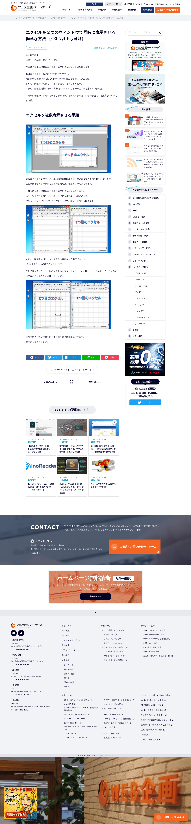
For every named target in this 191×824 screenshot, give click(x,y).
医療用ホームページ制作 (153, 729)
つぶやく (55, 357)
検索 (161, 32)
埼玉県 (66, 678)
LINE (93, 357)
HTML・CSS (140, 273)
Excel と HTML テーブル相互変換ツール (119, 719)
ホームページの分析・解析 (153, 634)
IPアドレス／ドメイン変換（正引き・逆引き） (80, 727)
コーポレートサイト (151, 739)
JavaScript (139, 279)
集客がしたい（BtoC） (113, 634)
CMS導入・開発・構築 (152, 647)
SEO (135, 210)
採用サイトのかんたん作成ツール (157, 724)
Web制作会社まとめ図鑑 (153, 700)
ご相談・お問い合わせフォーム (138, 546)
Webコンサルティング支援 (154, 630)
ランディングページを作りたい (116, 647)
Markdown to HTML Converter (77, 714)
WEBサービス (139, 217)
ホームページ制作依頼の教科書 (156, 695)
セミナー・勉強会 (140, 242)
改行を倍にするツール (72, 723)
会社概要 (132, 9)
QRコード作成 (109, 727)
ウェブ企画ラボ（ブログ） (154, 715)
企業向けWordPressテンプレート (157, 720)
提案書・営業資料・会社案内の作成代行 (158, 656)
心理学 (135, 330)
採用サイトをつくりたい (113, 643)
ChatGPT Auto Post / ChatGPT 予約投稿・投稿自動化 (81, 708)
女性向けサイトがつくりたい (115, 656)
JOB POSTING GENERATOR (76, 738)
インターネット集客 (141, 229)
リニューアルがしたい (112, 639)
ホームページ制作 (140, 267)
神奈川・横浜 (69, 674)
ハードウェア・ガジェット (144, 254)
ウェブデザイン (141, 298)
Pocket (112, 357)
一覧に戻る (72, 382)
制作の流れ (117, 9)
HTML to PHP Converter (114, 714)
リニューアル (140, 323)
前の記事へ (51, 382)
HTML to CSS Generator (74, 719)
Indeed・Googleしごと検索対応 (156, 639)
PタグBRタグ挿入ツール (113, 708)
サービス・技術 (85, 9)
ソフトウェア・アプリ (37, 48)
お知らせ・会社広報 (141, 223)
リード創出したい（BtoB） (114, 630)
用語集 (145, 734)
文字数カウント (70, 733)
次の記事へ (93, 382)
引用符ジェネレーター (112, 738)
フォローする (147, 402)
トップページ (67, 625)
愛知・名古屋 (69, 682)
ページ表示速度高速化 (152, 651)
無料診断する (95, 596)
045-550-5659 (22, 664)
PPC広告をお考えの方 (152, 705)
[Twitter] (21, 633)
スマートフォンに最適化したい (116, 660)
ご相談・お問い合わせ (167, 9)
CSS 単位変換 (69, 704)
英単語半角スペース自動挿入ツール (117, 723)
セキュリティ (140, 311)
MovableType (141, 286)
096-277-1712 (21, 710)
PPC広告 (137, 204)
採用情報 (66, 660)
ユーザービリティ (142, 317)
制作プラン (67, 9)
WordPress (140, 292)
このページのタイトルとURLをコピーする (71, 369)
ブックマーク (74, 357)
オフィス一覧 (112, 4)
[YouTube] (14, 633)
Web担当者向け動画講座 (153, 710)
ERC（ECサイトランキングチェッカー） (80, 700)
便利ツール (66, 695)
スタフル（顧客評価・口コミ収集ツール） (120, 700)
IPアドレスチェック (111, 733)
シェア (36, 357)
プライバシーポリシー (71, 650)
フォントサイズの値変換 (113, 704)
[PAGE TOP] (95, 613)
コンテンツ (139, 305)
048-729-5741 (22, 679)
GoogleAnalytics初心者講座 (146, 198)
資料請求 (147, 9)
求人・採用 (137, 336)
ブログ (93, 4)
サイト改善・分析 (140, 235)
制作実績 (102, 9)
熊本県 (66, 686)
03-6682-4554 (143, 4)
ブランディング (139, 261)
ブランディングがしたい (113, 651)
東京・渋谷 (68, 669)
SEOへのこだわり (150, 643)
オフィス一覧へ (43, 541)
